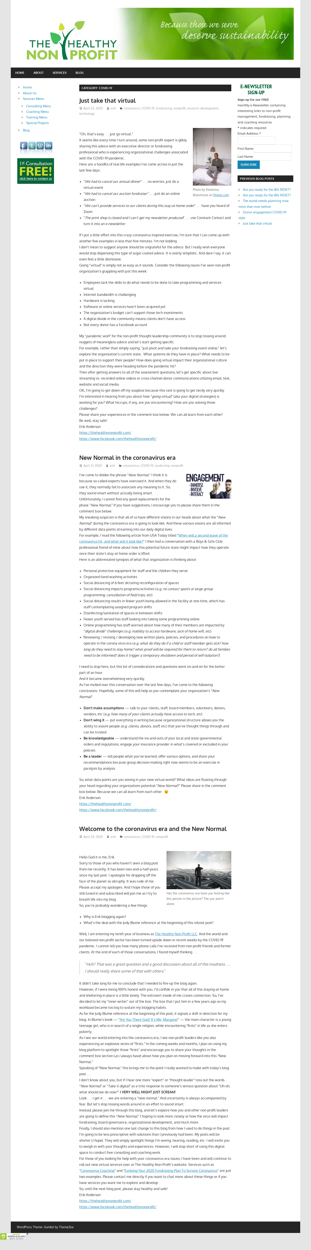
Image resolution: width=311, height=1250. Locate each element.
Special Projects (37, 123)
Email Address (249, 133)
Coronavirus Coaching (97, 1179)
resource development (202, 108)
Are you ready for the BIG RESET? (267, 190)
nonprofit (179, 108)
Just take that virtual (108, 100)
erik (113, 108)
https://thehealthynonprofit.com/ (105, 432)
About (38, 72)
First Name (246, 148)
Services (60, 72)
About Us (29, 93)
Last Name (246, 156)
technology (87, 113)
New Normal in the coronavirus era (129, 457)
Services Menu (33, 99)
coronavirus (132, 108)
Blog (80, 72)
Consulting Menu (38, 106)
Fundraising (164, 108)
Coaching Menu (37, 112)
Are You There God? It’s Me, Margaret (149, 1028)
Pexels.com (221, 195)
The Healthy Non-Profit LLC (176, 942)
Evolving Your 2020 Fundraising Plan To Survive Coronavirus (171, 1179)
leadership (162, 465)
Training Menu (36, 117)
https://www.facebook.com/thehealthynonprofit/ (117, 439)
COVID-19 (147, 108)
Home (19, 72)
